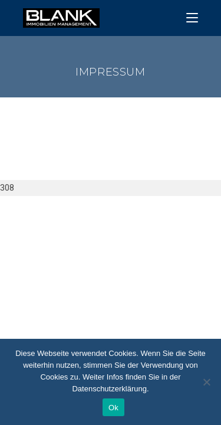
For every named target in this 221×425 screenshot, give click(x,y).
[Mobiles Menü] (192, 18)
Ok (113, 407)
